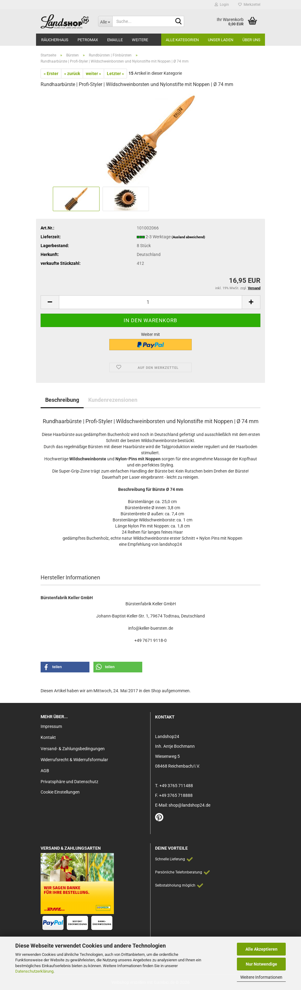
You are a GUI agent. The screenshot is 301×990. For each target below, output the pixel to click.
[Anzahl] (150, 302)
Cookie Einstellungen (60, 792)
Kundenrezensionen (112, 400)
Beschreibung (62, 400)
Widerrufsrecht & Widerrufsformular (74, 759)
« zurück (72, 73)
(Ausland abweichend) (188, 237)
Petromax (88, 40)
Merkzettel (249, 4)
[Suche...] (105, 21)
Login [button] (222, 4)
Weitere (140, 40)
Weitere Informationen (261, 977)
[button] (50, 302)
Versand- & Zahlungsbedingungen (73, 748)
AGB (45, 770)
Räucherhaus (54, 40)
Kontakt (48, 737)
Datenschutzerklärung (34, 971)
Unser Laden (220, 40)
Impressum (51, 726)
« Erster (51, 73)
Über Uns (251, 40)
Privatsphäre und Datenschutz (69, 781)
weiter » (93, 73)
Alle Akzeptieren (261, 949)
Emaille (115, 40)
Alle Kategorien (182, 40)
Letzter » (115, 73)
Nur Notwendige (261, 964)
